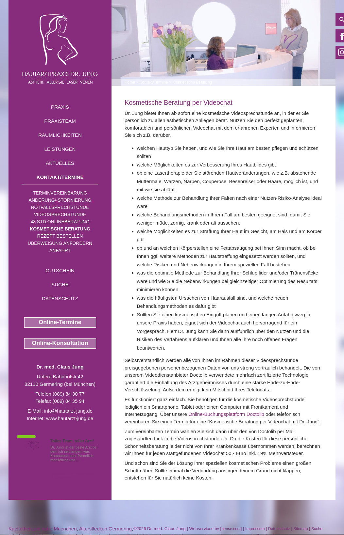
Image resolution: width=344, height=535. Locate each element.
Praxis (60, 107)
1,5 (33, 445)
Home (130, 82)
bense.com (231, 529)
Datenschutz (60, 298)
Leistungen (60, 149)
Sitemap (300, 529)
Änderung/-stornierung (60, 200)
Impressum (255, 529)
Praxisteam (60, 121)
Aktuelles (60, 163)
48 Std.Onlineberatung (59, 221)
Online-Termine (60, 322)
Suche (60, 284)
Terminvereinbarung (60, 193)
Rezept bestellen (60, 236)
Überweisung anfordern (60, 243)
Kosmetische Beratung (60, 228)
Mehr (85, 460)
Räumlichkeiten (60, 135)
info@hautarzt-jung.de (68, 411)
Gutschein (59, 270)
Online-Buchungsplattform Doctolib (226, 414)
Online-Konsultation (60, 343)
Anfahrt (60, 250)
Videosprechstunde (60, 214)
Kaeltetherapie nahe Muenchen (43, 528)
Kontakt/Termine (60, 177)
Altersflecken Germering (105, 528)
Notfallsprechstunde (60, 207)
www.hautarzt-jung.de (69, 418)
